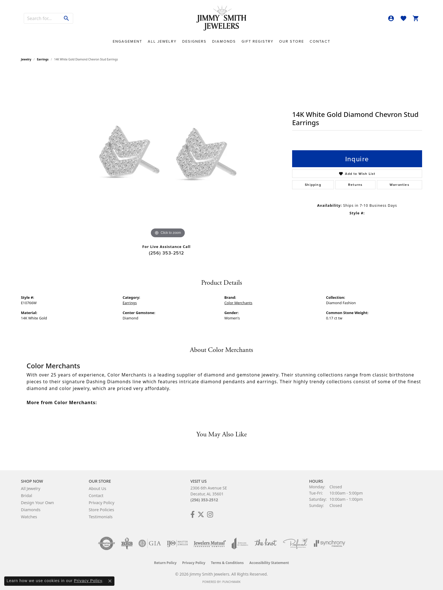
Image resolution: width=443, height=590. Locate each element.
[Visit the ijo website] (177, 543)
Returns (355, 184)
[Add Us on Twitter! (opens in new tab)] (200, 514)
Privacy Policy (101, 502)
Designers (194, 41)
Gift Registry (257, 41)
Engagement (127, 41)
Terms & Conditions (227, 562)
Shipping (313, 184)
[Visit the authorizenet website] (106, 543)
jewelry (26, 59)
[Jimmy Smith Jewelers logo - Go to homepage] (221, 18)
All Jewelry (162, 41)
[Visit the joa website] (240, 543)
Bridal (26, 495)
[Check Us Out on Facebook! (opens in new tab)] (192, 514)
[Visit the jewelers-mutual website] (210, 543)
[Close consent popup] (110, 581)
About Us (97, 488)
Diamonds (224, 41)
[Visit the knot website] (265, 543)
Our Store (291, 41)
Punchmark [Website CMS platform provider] (231, 582)
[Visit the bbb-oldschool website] (127, 543)
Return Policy (165, 562)
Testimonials (100, 516)
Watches (29, 516)
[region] (168, 155)
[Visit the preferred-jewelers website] (295, 543)
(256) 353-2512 (166, 253)
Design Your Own (37, 502)
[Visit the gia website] (149, 543)
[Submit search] (66, 18)
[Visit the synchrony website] (329, 543)
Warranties (399, 184)
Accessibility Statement (269, 562)
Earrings (43, 59)
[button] (391, 18)
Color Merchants (238, 302)
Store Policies (101, 509)
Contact (320, 41)
